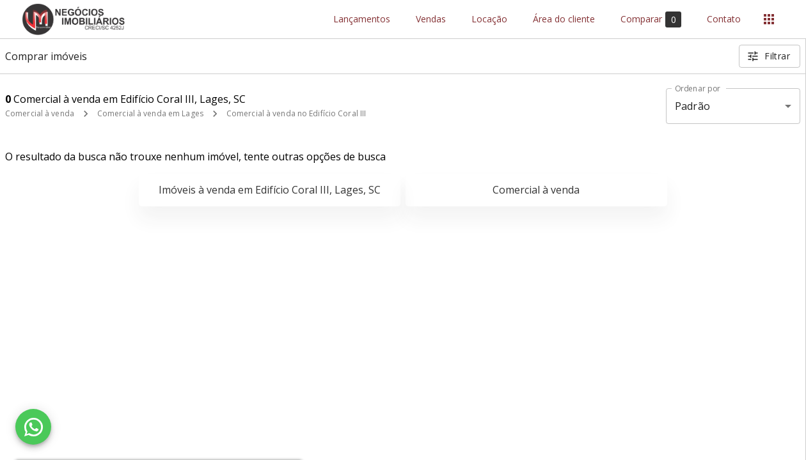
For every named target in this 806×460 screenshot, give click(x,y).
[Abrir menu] (769, 19)
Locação (489, 19)
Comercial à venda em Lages (150, 113)
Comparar (650, 19)
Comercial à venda (39, 113)
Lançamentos (361, 19)
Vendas (431, 19)
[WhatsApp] (33, 427)
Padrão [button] (692, 106)
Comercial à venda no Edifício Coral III (296, 113)
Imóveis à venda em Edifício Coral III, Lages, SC (270, 190)
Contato (724, 19)
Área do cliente (564, 19)
